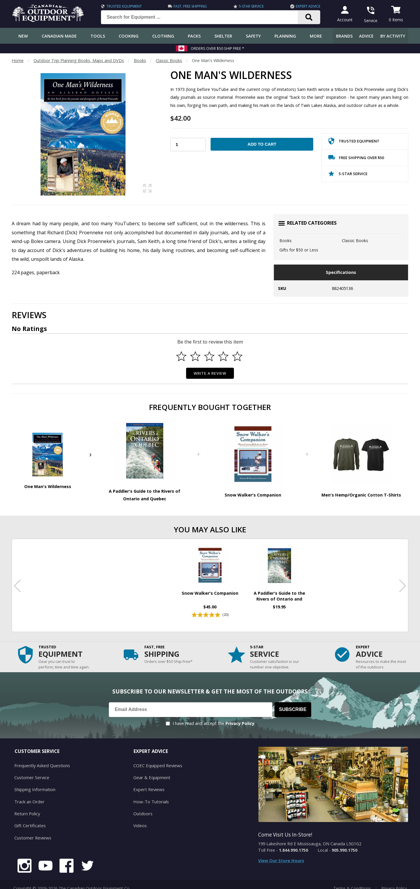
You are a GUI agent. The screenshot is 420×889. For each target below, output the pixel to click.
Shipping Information (34, 783)
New (23, 36)
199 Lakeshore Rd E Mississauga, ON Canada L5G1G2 (309, 838)
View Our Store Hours (281, 855)
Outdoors (142, 806)
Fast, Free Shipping (189, 6)
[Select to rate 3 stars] (209, 356)
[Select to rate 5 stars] (237, 356)
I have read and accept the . (214, 718)
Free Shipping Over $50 (356, 158)
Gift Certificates (29, 818)
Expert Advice (306, 6)
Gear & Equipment (151, 771)
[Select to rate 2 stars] (195, 356)
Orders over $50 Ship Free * (217, 48)
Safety (253, 36)
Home (18, 60)
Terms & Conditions (352, 880)
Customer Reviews (32, 829)
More (316, 36)
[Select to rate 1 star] (181, 356)
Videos (139, 818)
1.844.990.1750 (293, 845)
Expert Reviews (148, 783)
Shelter (223, 36)
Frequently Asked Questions (41, 760)
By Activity (392, 36)
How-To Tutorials (150, 795)
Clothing (163, 36)
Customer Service (31, 771)
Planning (285, 36)
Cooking (129, 36)
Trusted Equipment (122, 6)
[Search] (307, 17)
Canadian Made (59, 36)
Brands (344, 36)
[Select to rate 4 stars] (223, 356)
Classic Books (169, 60)
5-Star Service (249, 6)
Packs (194, 36)
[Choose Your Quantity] (188, 144)
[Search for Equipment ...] (202, 17)
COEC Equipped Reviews (156, 760)
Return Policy (26, 806)
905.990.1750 (344, 845)
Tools (97, 36)
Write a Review (210, 373)
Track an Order (28, 795)
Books (140, 60)
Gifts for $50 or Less (298, 250)
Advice (366, 36)
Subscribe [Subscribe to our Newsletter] (293, 704)
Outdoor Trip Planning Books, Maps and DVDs (79, 60)
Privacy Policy (239, 718)
